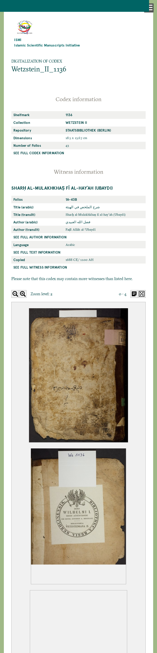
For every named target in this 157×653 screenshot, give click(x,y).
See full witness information (40, 267)
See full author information (40, 237)
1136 (69, 115)
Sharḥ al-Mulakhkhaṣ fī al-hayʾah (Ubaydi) (62, 188)
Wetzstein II (76, 122)
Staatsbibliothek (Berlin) (88, 130)
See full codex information (38, 153)
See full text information (37, 252)
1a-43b (71, 199)
